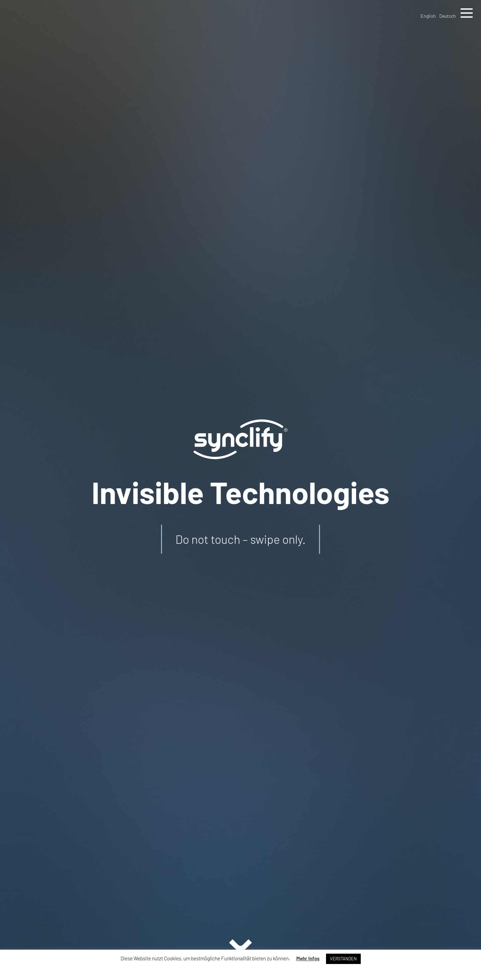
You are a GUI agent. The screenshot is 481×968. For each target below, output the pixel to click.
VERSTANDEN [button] (343, 958)
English (428, 16)
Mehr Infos (308, 958)
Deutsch (447, 16)
